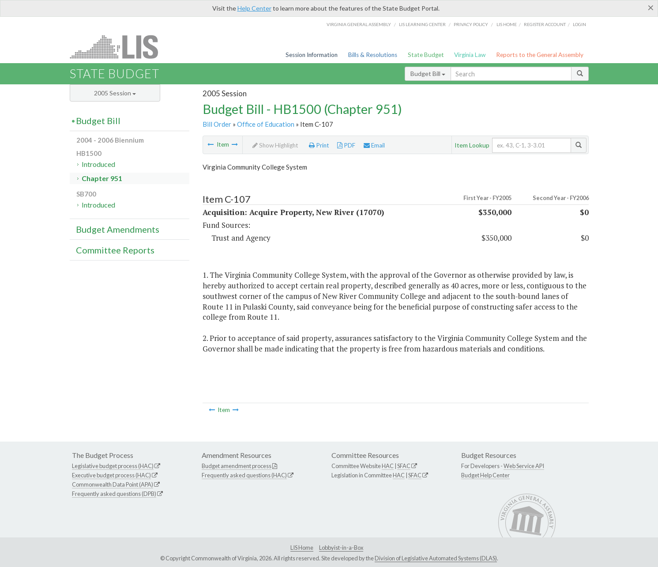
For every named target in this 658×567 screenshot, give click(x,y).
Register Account (545, 24)
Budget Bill (427, 73)
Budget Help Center (485, 475)
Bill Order (217, 124)
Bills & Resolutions (372, 54)
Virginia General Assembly (359, 24)
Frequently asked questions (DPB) (114, 493)
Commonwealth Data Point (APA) (112, 484)
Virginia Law (469, 54)
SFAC (403, 465)
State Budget (426, 54)
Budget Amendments (117, 229)
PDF (346, 145)
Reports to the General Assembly (539, 54)
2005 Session (115, 93)
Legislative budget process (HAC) (113, 465)
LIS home (506, 24)
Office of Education (265, 124)
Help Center (254, 8)
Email (374, 145)
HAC (388, 465)
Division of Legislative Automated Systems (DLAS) (436, 558)
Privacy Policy (471, 24)
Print (319, 145)
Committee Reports (115, 250)
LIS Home (301, 547)
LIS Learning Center (422, 24)
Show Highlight (275, 145)
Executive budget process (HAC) (111, 475)
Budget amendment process (236, 465)
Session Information (312, 54)
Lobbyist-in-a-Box (341, 547)
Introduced (98, 164)
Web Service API (524, 465)
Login (579, 24)
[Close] (650, 7)
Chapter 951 (102, 178)
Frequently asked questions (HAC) (244, 475)
